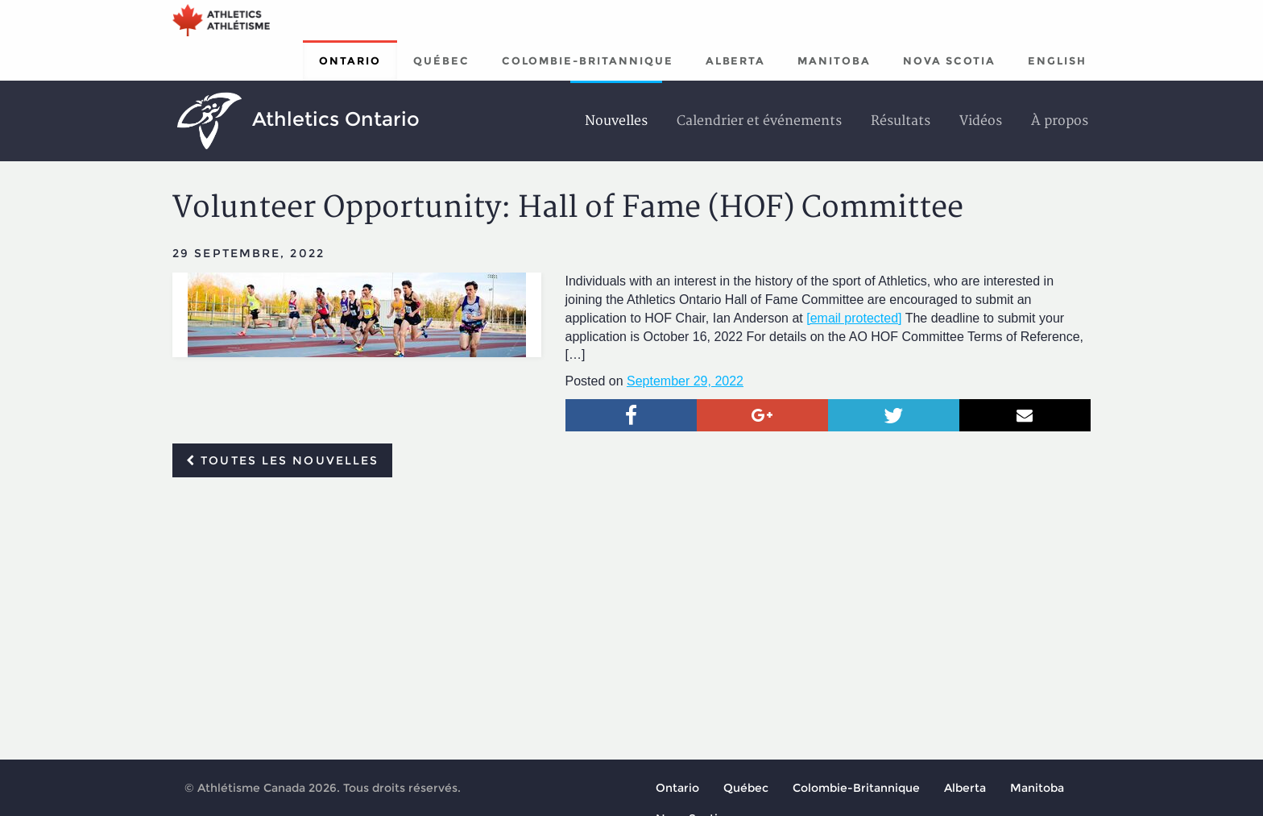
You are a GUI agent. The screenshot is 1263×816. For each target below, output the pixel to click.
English (1057, 60)
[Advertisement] (631, 610)
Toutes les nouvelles (282, 460)
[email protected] (853, 318)
